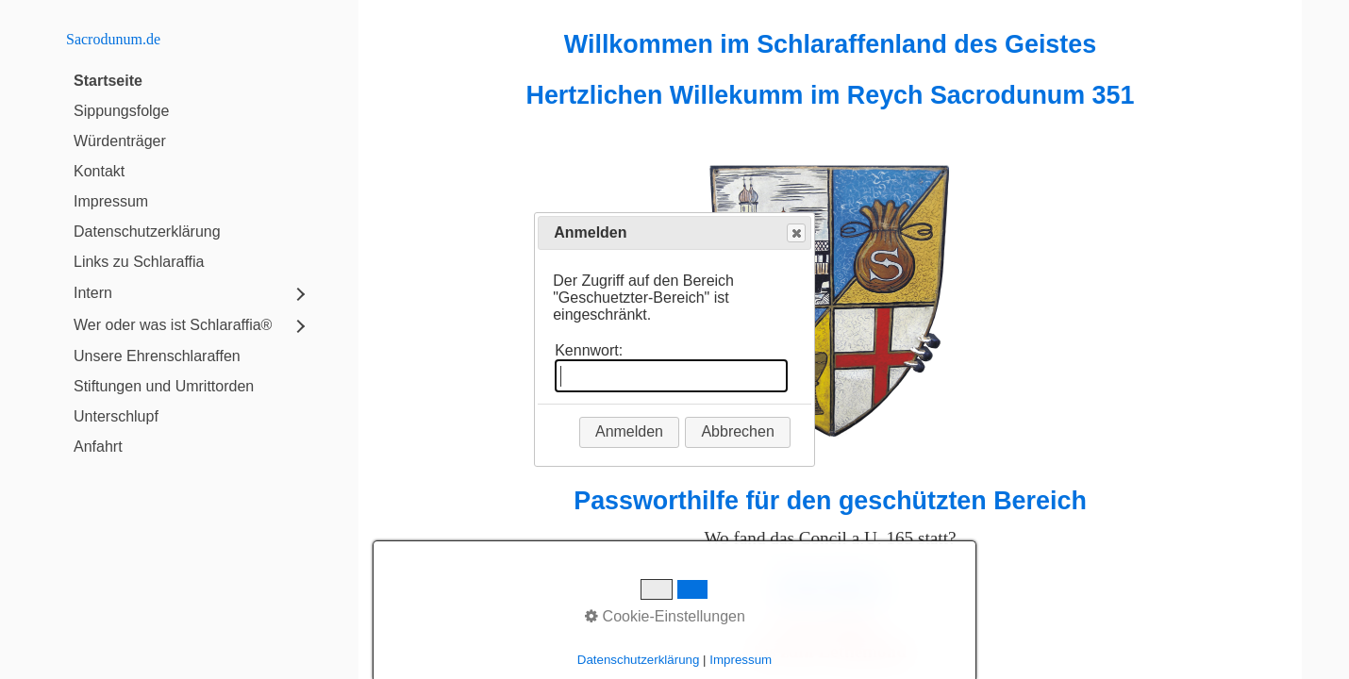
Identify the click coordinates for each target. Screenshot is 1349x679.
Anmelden (629, 431)
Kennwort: (589, 350)
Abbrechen (737, 431)
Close (795, 233)
